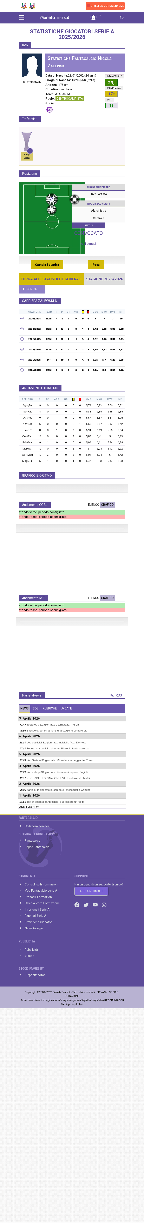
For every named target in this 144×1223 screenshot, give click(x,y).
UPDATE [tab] (66, 892)
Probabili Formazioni (38, 1080)
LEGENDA (32, 289)
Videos (29, 1139)
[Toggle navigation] (122, 17)
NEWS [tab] (24, 892)
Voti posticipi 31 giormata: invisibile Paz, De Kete (56, 926)
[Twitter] (86, 1088)
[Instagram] (104, 1088)
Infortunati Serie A (37, 1093)
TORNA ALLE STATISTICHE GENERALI (51, 279)
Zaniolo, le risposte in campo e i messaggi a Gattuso (59, 973)
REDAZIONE (72, 1179)
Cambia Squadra (47, 264)
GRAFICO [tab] (107, 587)
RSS (116, 879)
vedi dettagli (88, 244)
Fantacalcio (32, 1024)
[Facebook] (77, 1088)
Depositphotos (35, 1158)
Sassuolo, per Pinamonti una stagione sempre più (57, 914)
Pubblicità (31, 1133)
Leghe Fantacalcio (37, 1030)
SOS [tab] (36, 892)
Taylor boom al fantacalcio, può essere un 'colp (55, 985)
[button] (95, 15)
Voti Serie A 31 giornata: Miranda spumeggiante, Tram (59, 943)
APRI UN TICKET (91, 1074)
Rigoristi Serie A (35, 1099)
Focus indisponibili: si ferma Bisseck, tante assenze (58, 932)
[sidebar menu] (21, 17)
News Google (34, 1112)
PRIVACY (102, 1175)
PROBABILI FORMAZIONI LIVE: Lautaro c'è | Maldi (58, 961)
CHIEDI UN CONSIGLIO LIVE (107, 6)
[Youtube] (95, 1088)
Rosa (96, 264)
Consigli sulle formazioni (41, 1068)
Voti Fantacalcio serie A (41, 1074)
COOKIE (113, 1175)
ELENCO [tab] (93, 587)
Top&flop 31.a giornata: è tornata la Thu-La (53, 908)
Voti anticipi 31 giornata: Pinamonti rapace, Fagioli (57, 955)
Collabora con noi (37, 1010)
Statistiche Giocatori (38, 1106)
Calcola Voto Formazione (42, 1087)
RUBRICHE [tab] (50, 892)
